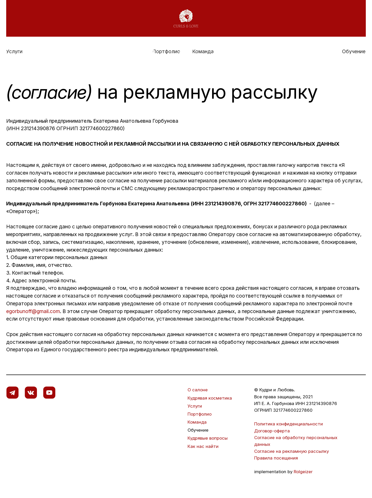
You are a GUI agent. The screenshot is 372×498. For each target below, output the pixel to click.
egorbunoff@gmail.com (33, 311)
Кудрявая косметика (210, 398)
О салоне (198, 389)
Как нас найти (203, 446)
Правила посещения (276, 458)
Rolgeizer (303, 471)
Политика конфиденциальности (289, 423)
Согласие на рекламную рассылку (292, 451)
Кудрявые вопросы (208, 438)
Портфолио (200, 414)
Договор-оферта (272, 430)
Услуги (195, 406)
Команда (197, 422)
